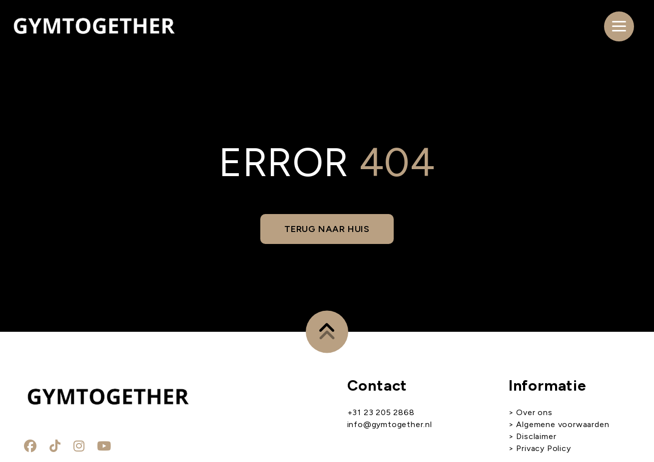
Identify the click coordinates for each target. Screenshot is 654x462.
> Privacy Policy (540, 448)
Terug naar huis (327, 229)
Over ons (534, 412)
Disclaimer (536, 436)
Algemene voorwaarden (562, 424)
